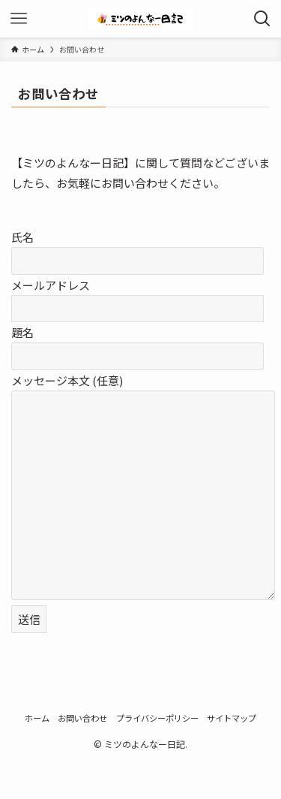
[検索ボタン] (262, 19)
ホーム (37, 718)
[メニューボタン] (18, 19)
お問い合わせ (82, 718)
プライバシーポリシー (157, 718)
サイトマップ (231, 718)
